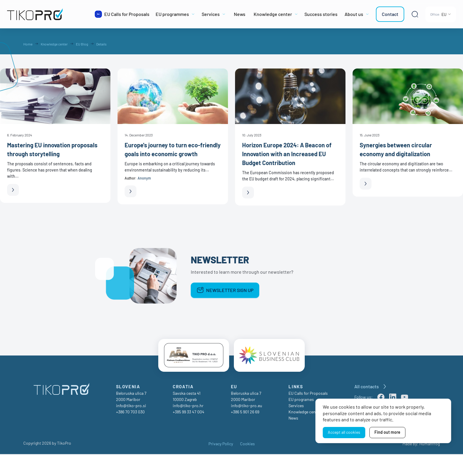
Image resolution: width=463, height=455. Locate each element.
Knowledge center (304, 412)
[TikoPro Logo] (48, 14)
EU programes (301, 400)
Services (296, 406)
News (293, 418)
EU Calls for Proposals (308, 394)
